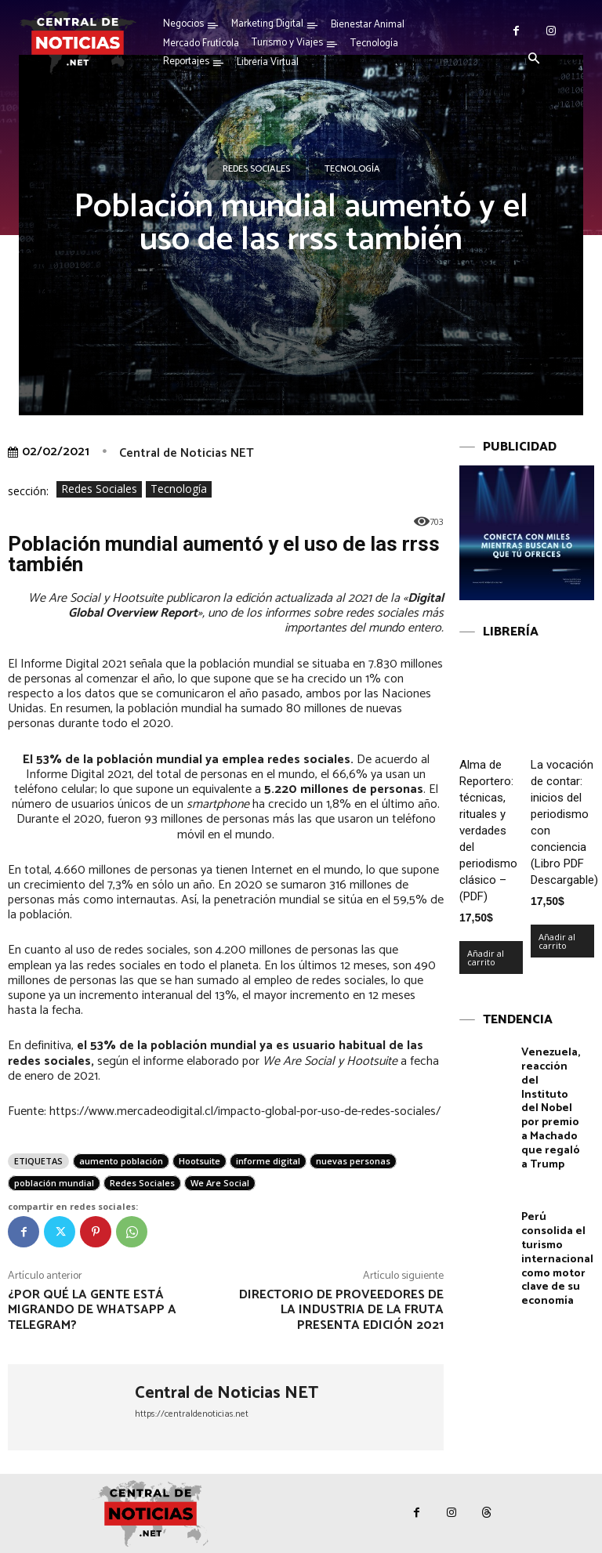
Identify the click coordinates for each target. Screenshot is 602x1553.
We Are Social (219, 1183)
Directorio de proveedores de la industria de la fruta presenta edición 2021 (341, 1309)
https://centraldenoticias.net (191, 1413)
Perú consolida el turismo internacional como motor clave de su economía (557, 1236)
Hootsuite (199, 1161)
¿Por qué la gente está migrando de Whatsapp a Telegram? (92, 1309)
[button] (534, 59)
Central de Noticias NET (186, 453)
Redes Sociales (256, 169)
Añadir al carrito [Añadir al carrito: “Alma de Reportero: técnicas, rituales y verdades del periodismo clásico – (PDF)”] (485, 957)
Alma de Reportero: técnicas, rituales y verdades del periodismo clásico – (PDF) (488, 830)
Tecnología (352, 169)
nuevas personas (353, 1161)
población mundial (54, 1183)
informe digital (268, 1161)
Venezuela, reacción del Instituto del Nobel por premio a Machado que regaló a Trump (553, 1098)
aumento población (121, 1161)
